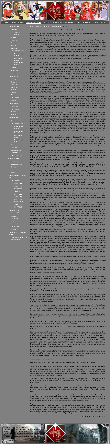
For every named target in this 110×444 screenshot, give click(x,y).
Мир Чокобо (15, 70)
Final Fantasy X (13, 103)
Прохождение (15, 97)
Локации (13, 45)
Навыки (13, 92)
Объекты (14, 95)
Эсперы (13, 167)
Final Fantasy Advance (53, 26)
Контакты (95, 22)
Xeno (78, 22)
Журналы (14, 48)
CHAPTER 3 (18, 189)
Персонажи (14, 29)
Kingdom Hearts (69, 22)
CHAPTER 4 (18, 191)
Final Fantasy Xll (13, 158)
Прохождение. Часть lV (18, 63)
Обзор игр (104, 22)
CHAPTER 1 (18, 184)
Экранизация (57, 22)
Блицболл (14, 153)
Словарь (14, 43)
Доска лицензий (16, 164)
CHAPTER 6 (18, 196)
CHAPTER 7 (18, 199)
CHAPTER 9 (18, 207)
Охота (13, 169)
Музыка (13, 73)
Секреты (14, 40)
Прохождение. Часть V (18, 141)
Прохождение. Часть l (18, 50)
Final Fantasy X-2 (13, 117)
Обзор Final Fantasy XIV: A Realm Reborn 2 (20, 238)
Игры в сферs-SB (17, 155)
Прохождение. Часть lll (18, 59)
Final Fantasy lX (13, 76)
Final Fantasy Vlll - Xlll (33, 22)
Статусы (13, 68)
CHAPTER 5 (18, 194)
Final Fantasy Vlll (13, 26)
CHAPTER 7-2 (18, 202)
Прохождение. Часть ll (18, 55)
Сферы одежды (16, 150)
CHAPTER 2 (18, 186)
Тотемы (13, 224)
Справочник (15, 226)
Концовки (14, 147)
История (13, 38)
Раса (12, 221)
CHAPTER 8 (18, 204)
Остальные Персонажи (17, 33)
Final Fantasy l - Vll (17, 22)
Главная (6, 22)
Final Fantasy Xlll (13, 210)
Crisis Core (47, 22)
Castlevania (86, 22)
